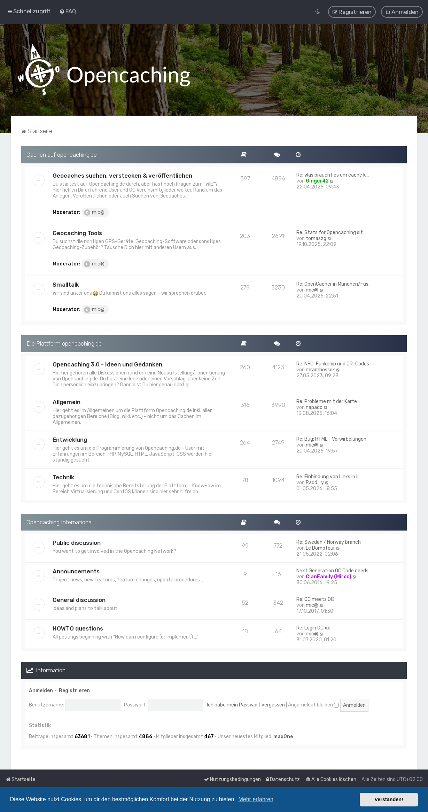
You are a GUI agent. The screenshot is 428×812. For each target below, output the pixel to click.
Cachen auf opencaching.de (61, 154)
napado (314, 407)
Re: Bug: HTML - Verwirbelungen (331, 439)
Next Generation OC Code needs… (334, 571)
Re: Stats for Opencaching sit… (331, 232)
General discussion (79, 599)
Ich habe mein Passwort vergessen (246, 705)
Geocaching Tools (77, 232)
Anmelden (41, 691)
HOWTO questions (78, 628)
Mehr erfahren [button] (255, 799)
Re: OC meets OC (315, 599)
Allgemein (66, 401)
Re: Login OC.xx (313, 628)
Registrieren (74, 691)
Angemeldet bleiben (313, 705)
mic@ (94, 212)
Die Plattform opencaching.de (64, 343)
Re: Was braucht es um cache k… (332, 175)
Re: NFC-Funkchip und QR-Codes (332, 363)
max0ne (283, 737)
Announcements (76, 571)
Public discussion (77, 542)
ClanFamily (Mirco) (328, 577)
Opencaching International (59, 521)
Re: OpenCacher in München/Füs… (334, 284)
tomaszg (316, 238)
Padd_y (315, 482)
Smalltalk (66, 284)
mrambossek (320, 369)
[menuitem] (67, 11)
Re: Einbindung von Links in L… (329, 476)
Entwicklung (70, 439)
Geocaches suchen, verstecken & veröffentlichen (122, 175)
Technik (63, 476)
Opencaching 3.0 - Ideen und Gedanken (107, 364)
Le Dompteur (320, 548)
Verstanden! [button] (389, 799)
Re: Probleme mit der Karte (326, 401)
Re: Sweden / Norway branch (328, 542)
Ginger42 (317, 181)
